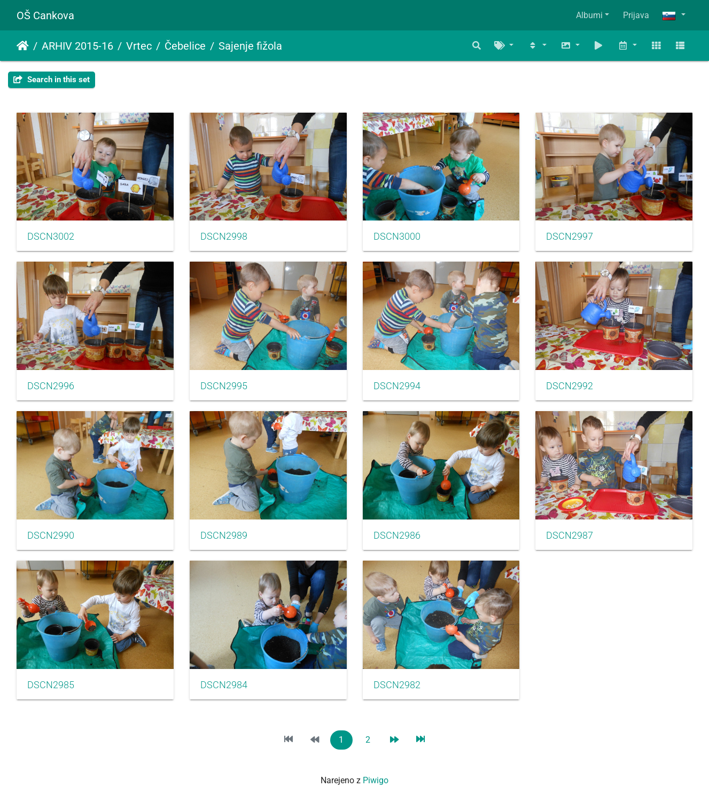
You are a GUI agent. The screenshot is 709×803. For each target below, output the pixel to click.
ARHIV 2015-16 (77, 46)
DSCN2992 (569, 386)
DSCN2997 (569, 236)
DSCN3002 (50, 236)
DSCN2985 (50, 685)
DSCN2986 (396, 535)
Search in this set (51, 79)
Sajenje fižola (250, 46)
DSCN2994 (396, 386)
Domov (23, 46)
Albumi (589, 15)
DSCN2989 (223, 535)
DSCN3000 (396, 236)
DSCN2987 (569, 535)
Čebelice (185, 46)
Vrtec (139, 46)
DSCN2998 (223, 236)
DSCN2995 (223, 386)
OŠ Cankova (45, 15)
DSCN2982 (396, 685)
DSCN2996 (50, 386)
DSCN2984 (223, 685)
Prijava (636, 15)
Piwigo (375, 780)
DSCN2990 (50, 535)
